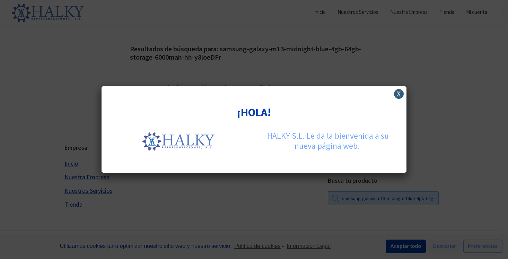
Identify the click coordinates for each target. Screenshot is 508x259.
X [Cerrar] (398, 94)
